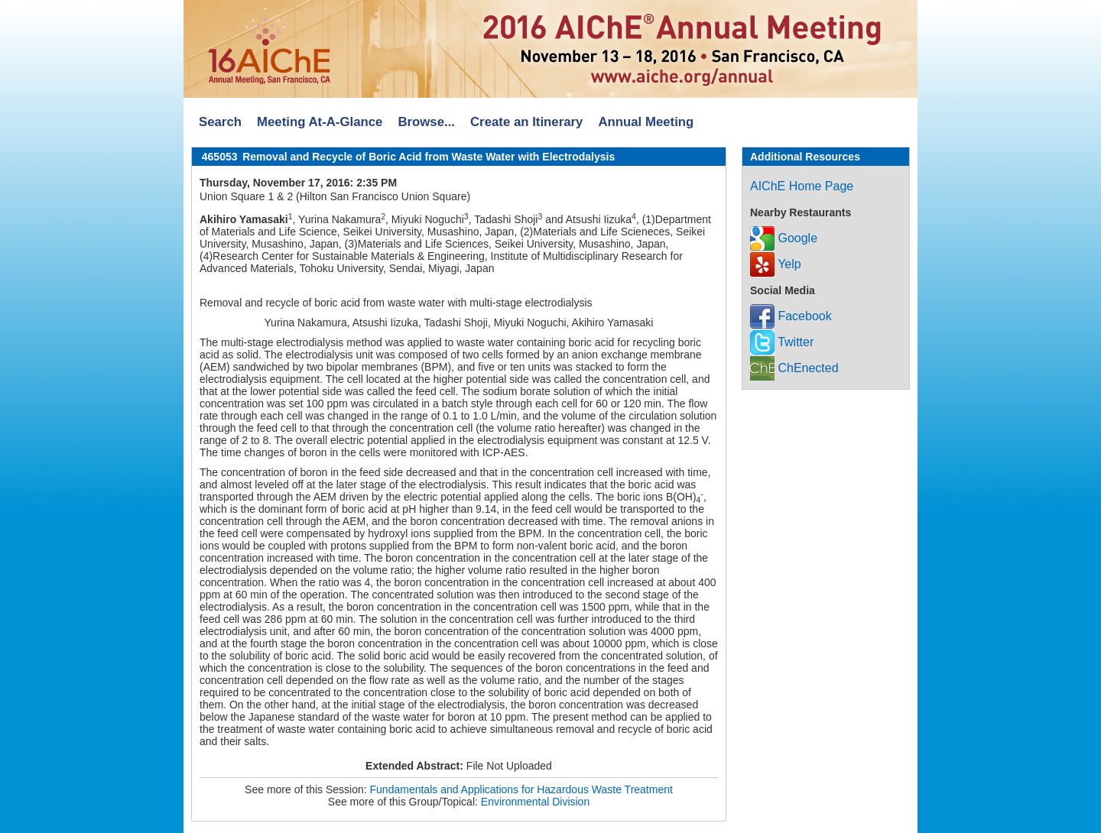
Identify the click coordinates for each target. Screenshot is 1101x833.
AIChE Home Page (801, 186)
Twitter (782, 341)
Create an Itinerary (526, 122)
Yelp (775, 264)
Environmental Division (535, 802)
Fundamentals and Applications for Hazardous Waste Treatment (521, 789)
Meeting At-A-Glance (319, 122)
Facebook (791, 316)
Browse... (426, 122)
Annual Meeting (645, 122)
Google (783, 238)
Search (220, 122)
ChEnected (794, 367)
